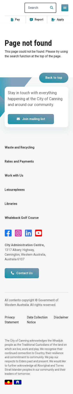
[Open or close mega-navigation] (64, 7)
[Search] (40, 8)
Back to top (53, 78)
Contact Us (22, 273)
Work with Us (14, 175)
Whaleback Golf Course (22, 218)
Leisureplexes (15, 190)
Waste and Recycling (19, 147)
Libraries (11, 204)
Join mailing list (31, 119)
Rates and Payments (19, 161)
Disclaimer (61, 317)
